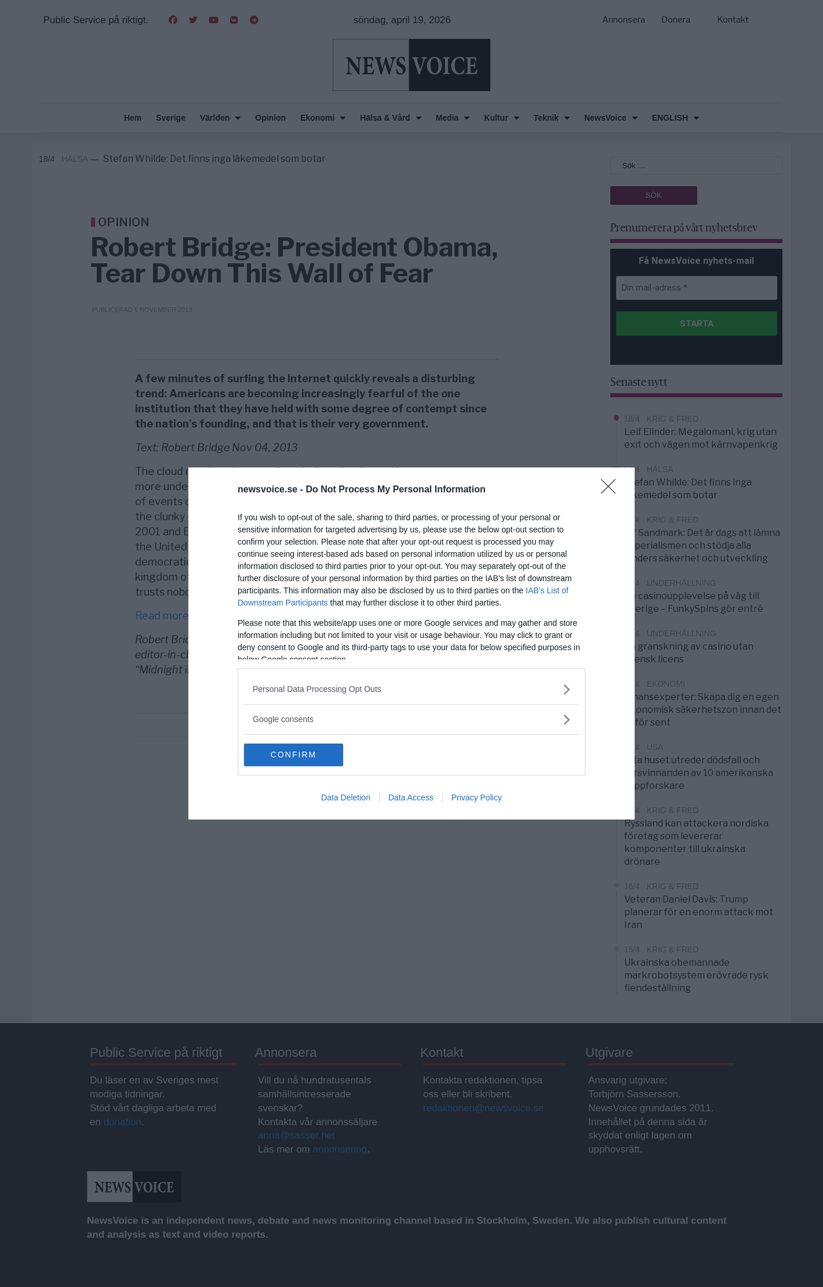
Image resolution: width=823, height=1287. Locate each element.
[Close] (612, 490)
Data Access (411, 798)
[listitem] (411, 689)
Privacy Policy (476, 798)
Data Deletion (345, 798)
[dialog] (411, 643)
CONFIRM (299, 755)
